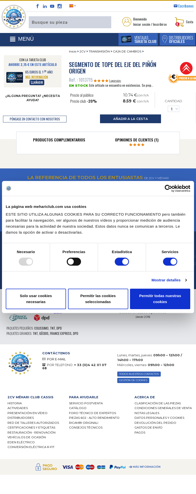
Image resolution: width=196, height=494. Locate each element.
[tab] (59, 141)
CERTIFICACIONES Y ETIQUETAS (31, 428)
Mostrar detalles (166, 280)
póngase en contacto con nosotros (35, 119)
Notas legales (146, 413)
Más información (146, 467)
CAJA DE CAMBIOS (127, 51)
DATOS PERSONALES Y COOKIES (159, 418)
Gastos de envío (148, 428)
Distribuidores (21, 418)
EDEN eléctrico (21, 443)
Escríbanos (186, 5)
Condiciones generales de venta (163, 408)
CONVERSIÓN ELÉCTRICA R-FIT (31, 447)
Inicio (72, 51)
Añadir (36, 82)
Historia (15, 403)
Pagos (139, 433)
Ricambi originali (83, 423)
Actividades (18, 408)
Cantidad (173, 105)
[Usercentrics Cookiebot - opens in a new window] (168, 188)
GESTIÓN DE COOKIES (133, 380)
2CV (83, 51)
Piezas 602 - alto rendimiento (94, 418)
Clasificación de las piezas (157, 403)
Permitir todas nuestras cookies (160, 299)
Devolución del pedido (155, 423)
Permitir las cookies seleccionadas (98, 299)
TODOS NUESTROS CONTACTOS (140, 374)
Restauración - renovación (32, 433)
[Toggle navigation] (21, 39)
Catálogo (77, 408)
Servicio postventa (86, 403)
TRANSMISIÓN (99, 51)
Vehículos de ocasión (27, 438)
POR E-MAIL (56, 359)
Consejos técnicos (85, 428)
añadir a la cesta (130, 119)
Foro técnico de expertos (92, 413)
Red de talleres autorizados (33, 423)
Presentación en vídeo (28, 413)
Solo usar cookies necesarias (36, 299)
